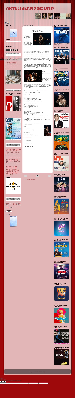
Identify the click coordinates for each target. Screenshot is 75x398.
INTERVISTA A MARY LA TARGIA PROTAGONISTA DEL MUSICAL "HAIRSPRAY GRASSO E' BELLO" (11, 167)
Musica (15, 204)
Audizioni (7, 203)
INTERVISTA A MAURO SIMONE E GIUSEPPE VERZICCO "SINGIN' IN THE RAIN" (12, 152)
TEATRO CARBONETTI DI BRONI (11, 63)
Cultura (13, 203)
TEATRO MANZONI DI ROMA (11, 62)
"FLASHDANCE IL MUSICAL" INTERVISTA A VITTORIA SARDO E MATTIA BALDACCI (13, 150)
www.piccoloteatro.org (27, 137)
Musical (7, 205)
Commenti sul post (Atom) (31, 179)
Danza (19, 203)
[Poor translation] (4, 382)
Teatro (28, 141)
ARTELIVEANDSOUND (30, 8)
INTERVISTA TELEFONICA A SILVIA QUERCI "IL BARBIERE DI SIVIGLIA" (12, 160)
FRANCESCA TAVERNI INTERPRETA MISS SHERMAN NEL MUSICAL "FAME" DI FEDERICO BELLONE (13, 173)
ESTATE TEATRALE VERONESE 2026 (12, 58)
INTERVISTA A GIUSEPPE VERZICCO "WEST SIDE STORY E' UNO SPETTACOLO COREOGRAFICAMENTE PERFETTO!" (13, 170)
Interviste (9, 204)
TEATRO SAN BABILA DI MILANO (11, 59)
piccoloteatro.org (43, 90)
